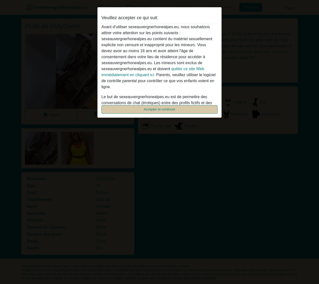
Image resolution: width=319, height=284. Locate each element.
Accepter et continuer (159, 109)
